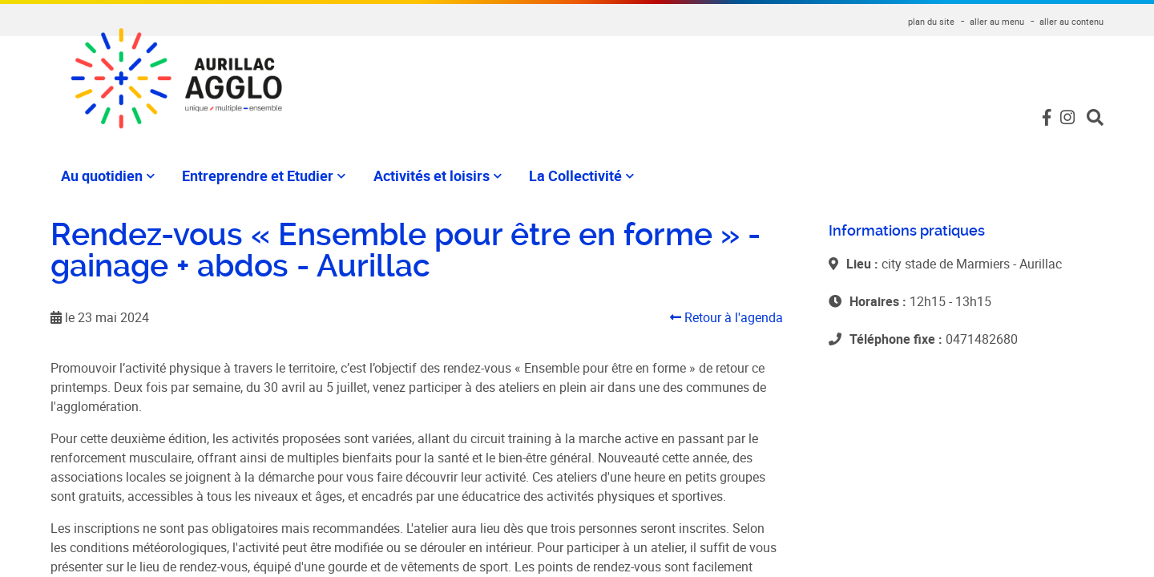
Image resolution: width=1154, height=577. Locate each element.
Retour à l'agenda (726, 317)
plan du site (931, 21)
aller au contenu (1071, 21)
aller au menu (997, 21)
